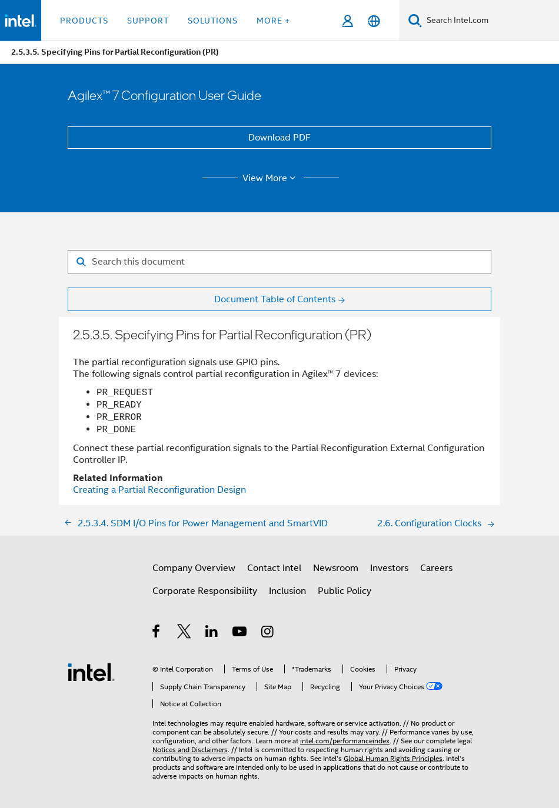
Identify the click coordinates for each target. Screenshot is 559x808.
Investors (389, 568)
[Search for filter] (279, 261)
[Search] (415, 20)
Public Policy (344, 591)
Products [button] (84, 20)
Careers (436, 568)
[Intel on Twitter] (184, 633)
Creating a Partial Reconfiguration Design (159, 490)
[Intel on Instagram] (268, 633)
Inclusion (287, 591)
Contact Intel (274, 568)
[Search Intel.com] (490, 20)
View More (271, 178)
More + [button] (273, 20)
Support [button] (148, 20)
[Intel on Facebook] (157, 633)
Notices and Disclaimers (190, 749)
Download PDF (279, 137)
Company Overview (193, 568)
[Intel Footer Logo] (91, 671)
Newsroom (335, 568)
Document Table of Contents (274, 299)
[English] (374, 21)
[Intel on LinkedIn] (212, 633)
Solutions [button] (213, 20)
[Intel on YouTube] (240, 633)
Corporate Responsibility (204, 591)
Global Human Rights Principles (393, 758)
